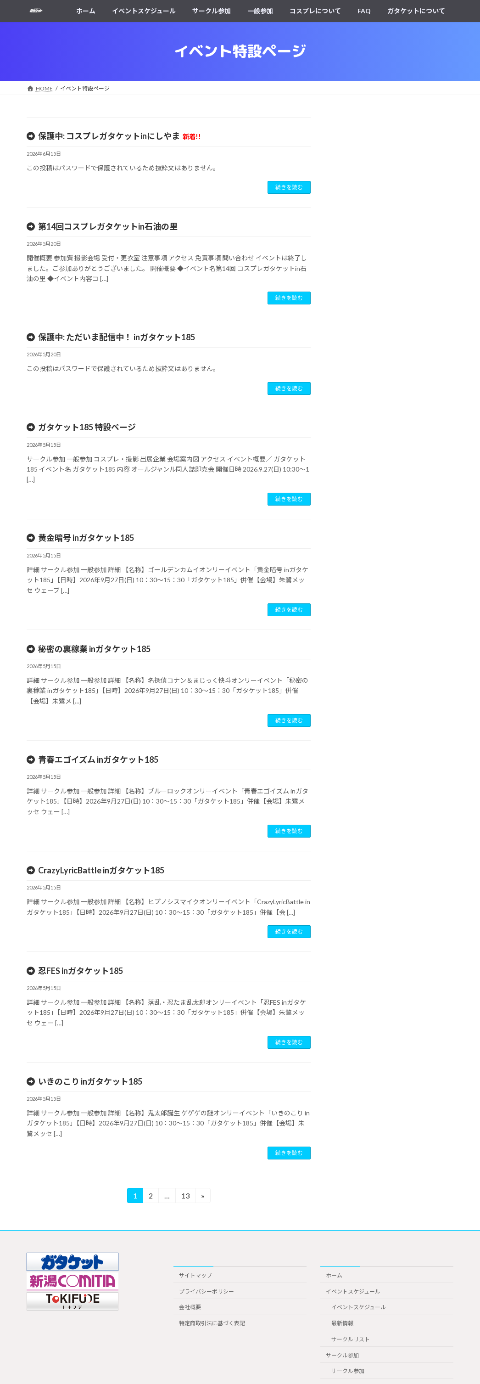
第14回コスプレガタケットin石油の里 (108, 226)
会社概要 (190, 1307)
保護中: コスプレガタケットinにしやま (119, 136)
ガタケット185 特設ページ (87, 427)
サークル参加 (342, 1355)
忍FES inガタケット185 (80, 971)
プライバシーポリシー (206, 1291)
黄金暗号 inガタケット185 (86, 538)
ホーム (334, 1275)
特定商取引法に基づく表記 (212, 1323)
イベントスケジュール (353, 1291)
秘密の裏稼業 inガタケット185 (94, 649)
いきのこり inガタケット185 (90, 1081)
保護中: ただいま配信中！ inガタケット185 (116, 337)
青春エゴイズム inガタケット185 (98, 759)
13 (185, 1197)
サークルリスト (350, 1339)
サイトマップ (195, 1275)
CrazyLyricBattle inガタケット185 (101, 870)
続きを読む (289, 187)
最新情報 (342, 1323)
